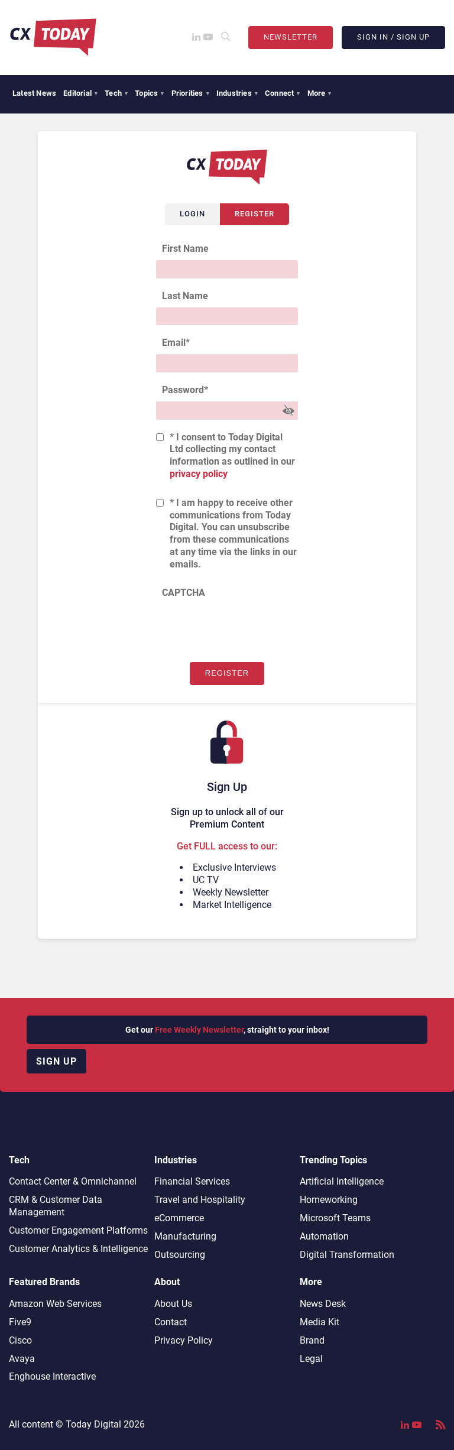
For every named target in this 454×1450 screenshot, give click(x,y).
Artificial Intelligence (342, 1181)
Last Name (185, 295)
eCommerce (179, 1218)
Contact (170, 1322)
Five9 (20, 1322)
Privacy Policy (183, 1340)
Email (176, 342)
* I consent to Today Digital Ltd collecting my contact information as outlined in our (232, 455)
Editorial (80, 93)
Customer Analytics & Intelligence (78, 1248)
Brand (312, 1340)
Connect (282, 93)
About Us (173, 1303)
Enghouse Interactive (52, 1376)
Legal (311, 1358)
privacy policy (199, 473)
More (319, 93)
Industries (237, 93)
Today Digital (93, 1424)
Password (185, 389)
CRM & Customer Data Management (55, 1206)
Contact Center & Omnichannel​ (73, 1181)
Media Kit (319, 1322)
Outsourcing (179, 1254)
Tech (116, 93)
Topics (149, 93)
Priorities (190, 93)
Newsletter (290, 37)
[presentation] (246, 627)
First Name (185, 248)
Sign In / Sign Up (393, 37)
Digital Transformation (347, 1254)
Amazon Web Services (55, 1303)
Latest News (34, 93)
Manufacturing (185, 1236)
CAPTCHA (183, 592)
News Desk (323, 1303)
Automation (324, 1236)
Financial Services (192, 1181)
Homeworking (329, 1199)
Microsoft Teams (335, 1218)
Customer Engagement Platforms (78, 1230)
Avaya (22, 1358)
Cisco (20, 1340)
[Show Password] (288, 410)
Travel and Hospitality (199, 1199)
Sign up (56, 1061)
